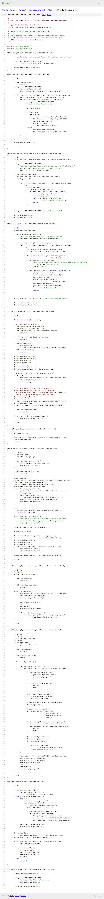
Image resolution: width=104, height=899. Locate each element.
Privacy (17, 896)
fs (50, 10)
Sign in (100, 3)
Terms (23, 896)
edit (49, 15)
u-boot (23, 10)
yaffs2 (55, 10)
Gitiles (12, 896)
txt (95, 896)
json (100, 896)
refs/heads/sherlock (36, 10)
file (44, 15)
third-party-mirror (10, 10)
